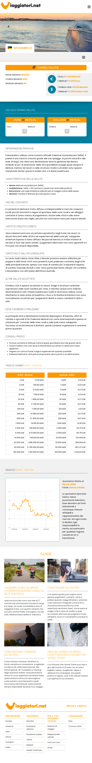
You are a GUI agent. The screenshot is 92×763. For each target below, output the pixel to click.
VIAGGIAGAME (75, 716)
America (9, 726)
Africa (8, 737)
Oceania (9, 742)
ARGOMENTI (32, 716)
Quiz (70, 721)
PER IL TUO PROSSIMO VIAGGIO (53, 718)
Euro (9, 126)
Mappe (29, 745)
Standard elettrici (30, 727)
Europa (8, 721)
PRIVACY (71, 706)
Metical (31, 126)
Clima (29, 739)
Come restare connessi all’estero (20, 653)
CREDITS (82, 706)
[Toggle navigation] (89, 6)
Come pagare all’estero (63, 587)
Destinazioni (12, 716)
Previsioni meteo (34, 734)
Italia (7, 747)
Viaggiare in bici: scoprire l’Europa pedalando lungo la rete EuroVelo (24, 590)
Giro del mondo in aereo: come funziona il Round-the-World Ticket (67, 655)
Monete (30, 721)
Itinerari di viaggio (52, 727)
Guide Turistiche (34, 750)
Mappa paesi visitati (53, 735)
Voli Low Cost (53, 742)
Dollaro (52, 126)
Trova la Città (74, 726)
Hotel (49, 747)
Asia (7, 731)
